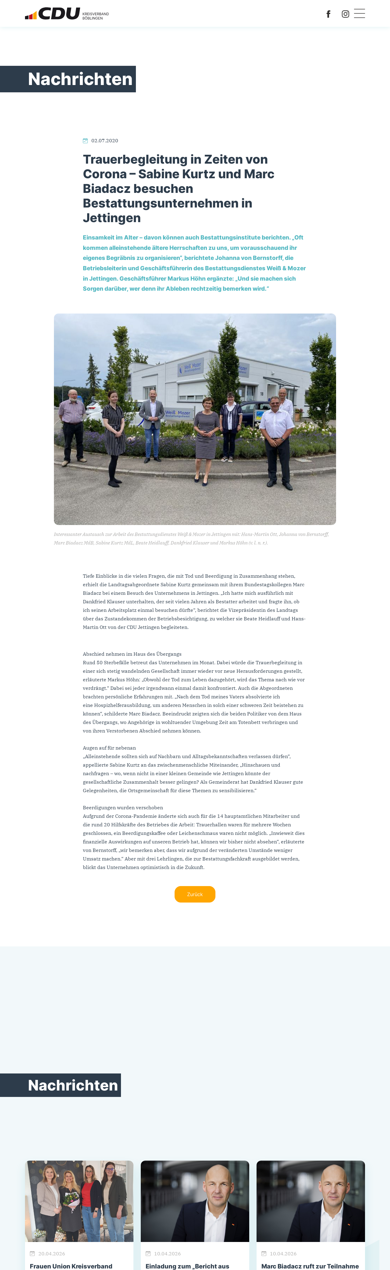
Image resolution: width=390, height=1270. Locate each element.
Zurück (195, 894)
